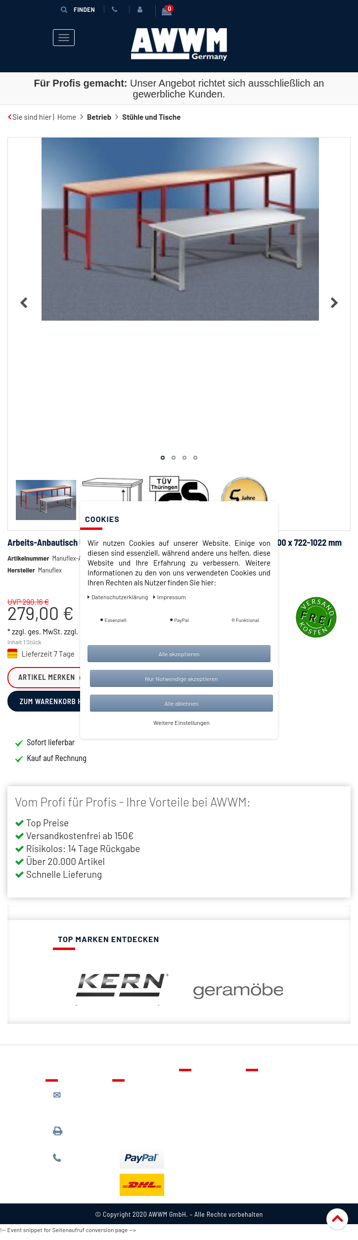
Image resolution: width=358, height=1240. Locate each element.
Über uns (267, 1084)
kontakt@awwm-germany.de (80, 1106)
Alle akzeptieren (178, 653)
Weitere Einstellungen (181, 722)
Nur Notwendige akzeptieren (181, 678)
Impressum (271, 1141)
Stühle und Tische (151, 114)
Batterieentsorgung (152, 1132)
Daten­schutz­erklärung (118, 596)
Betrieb (99, 114)
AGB (260, 1112)
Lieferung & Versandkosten (144, 1099)
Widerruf (267, 1127)
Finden (77, 8)
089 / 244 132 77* (78, 1164)
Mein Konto (204, 1127)
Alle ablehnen (181, 703)
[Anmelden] (141, 9)
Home (67, 114)
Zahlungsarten (143, 1118)
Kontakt (199, 1084)
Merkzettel (204, 1098)
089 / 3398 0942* (71, 1137)
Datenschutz (273, 1098)
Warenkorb (204, 1112)
